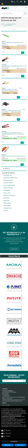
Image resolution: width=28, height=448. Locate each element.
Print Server (7, 205)
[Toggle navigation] (26, 7)
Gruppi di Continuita (9, 195)
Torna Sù (6, 168)
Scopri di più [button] (14, 441)
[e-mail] (24, 381)
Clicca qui (14, 249)
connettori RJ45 (8, 187)
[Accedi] (25, 1)
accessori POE (7, 175)
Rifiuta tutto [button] (8, 445)
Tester (5, 210)
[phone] (2, 2)
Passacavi (6, 200)
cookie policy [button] (12, 417)
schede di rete (7, 208)
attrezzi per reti (7, 25)
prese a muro (7, 203)
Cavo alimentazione (9, 185)
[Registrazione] (21, 1)
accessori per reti (11, 24)
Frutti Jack (6, 192)
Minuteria (6, 198)
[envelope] (2, 4)
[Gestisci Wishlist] (17, 1)
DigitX (2, 24)
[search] (25, 13)
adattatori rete (8, 180)
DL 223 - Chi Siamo (6, 405)
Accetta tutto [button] (20, 445)
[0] (13, 1)
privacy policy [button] (7, 412)
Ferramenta (6, 190)
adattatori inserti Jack (10, 177)
